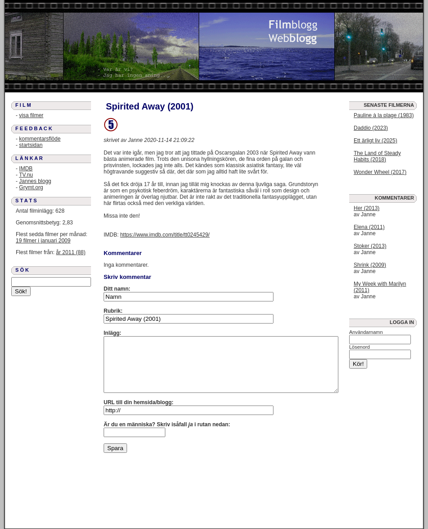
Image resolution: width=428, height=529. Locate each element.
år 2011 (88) (70, 252)
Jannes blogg (35, 181)
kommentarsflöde (39, 139)
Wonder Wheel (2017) (380, 172)
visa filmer (31, 115)
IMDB (25, 168)
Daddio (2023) (371, 128)
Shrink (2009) (370, 265)
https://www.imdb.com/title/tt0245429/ (165, 235)
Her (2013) (366, 208)
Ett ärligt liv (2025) (375, 140)
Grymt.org (31, 187)
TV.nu (26, 175)
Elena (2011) (369, 227)
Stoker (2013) (370, 246)
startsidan (30, 145)
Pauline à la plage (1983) (384, 115)
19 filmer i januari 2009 (43, 240)
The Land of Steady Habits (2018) (377, 156)
